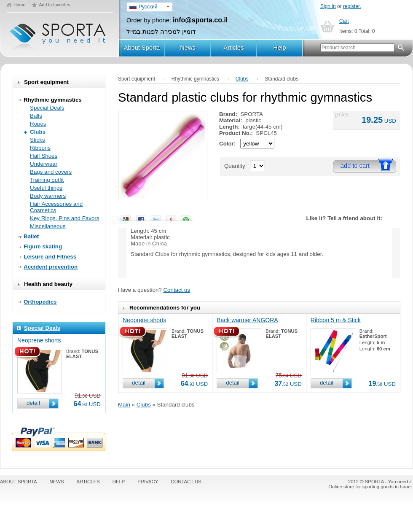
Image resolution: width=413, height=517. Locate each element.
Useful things (46, 188)
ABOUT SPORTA (18, 481)
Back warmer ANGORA (247, 320)
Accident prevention (51, 267)
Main (124, 404)
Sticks (37, 140)
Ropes (38, 124)
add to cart (355, 165)
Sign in (328, 6)
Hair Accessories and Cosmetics (56, 207)
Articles (233, 47)
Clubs (38, 132)
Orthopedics (40, 302)
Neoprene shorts (39, 340)
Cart (344, 21)
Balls (36, 116)
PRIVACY (147, 481)
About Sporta (142, 47)
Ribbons (40, 148)
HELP (119, 481)
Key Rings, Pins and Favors (64, 218)
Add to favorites (54, 4)
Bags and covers (51, 172)
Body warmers (48, 196)
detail (33, 403)
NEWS (57, 481)
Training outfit (47, 180)
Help (279, 47)
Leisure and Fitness (50, 256)
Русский (148, 7)
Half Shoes (43, 156)
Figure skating (43, 246)
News (188, 47)
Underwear (43, 164)
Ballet (31, 236)
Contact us (176, 290)
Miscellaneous (47, 226)
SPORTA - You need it (58, 33)
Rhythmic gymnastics (53, 100)
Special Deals (47, 108)
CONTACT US (186, 481)
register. (352, 6)
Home (19, 4)
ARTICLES (88, 481)
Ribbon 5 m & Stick (336, 320)
